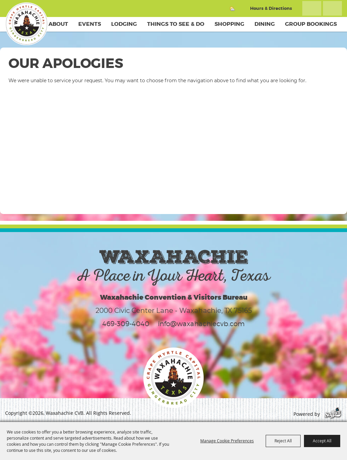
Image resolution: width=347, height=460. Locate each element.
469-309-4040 (125, 324)
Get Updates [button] (332, 8)
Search (311, 8)
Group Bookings (311, 24)
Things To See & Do (175, 24)
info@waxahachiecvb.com (201, 324)
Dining (264, 24)
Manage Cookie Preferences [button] (227, 440)
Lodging (124, 24)
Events (89, 24)
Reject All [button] (283, 440)
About (58, 24)
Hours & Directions (271, 8)
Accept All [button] (322, 440)
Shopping (229, 24)
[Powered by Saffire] (333, 414)
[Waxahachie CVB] (26, 23)
